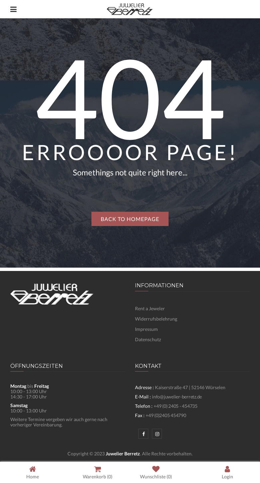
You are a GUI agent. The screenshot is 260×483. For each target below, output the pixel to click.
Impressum (146, 329)
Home (32, 472)
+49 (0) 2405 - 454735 (175, 406)
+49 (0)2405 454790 (166, 415)
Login (227, 472)
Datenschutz (148, 339)
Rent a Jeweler (150, 308)
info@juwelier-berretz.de (177, 396)
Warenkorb (97, 472)
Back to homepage (130, 219)
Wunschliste (156, 472)
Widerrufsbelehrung (156, 319)
